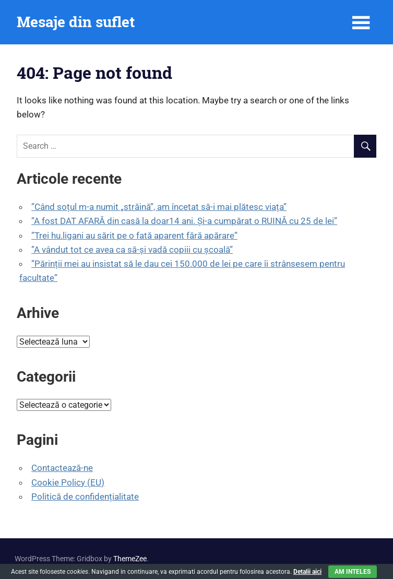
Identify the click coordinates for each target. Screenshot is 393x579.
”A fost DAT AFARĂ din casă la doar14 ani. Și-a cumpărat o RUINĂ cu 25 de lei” (184, 221)
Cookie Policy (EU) (67, 482)
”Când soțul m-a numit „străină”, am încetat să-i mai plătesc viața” (159, 207)
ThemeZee (130, 558)
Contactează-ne (62, 468)
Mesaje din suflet (76, 21)
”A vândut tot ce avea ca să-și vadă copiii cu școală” (132, 249)
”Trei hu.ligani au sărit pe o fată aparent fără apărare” (134, 235)
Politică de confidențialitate (85, 496)
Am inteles (353, 571)
